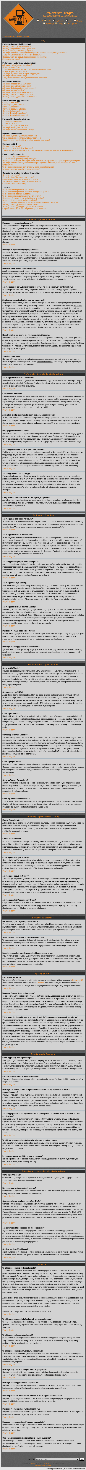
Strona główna (70, 24)
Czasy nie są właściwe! (11, 67)
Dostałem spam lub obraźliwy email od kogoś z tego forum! (26, 140)
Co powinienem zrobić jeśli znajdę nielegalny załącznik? (24, 209)
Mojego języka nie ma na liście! (15, 71)
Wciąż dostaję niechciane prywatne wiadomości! (21, 138)
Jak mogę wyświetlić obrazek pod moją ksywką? (21, 74)
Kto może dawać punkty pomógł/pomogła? (19, 158)
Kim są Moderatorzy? (10, 123)
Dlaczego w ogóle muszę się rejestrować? (19, 48)
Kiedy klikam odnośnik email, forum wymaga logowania (24, 78)
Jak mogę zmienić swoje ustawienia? (17, 65)
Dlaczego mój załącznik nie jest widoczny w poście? (23, 198)
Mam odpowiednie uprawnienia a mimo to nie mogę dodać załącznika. (30, 202)
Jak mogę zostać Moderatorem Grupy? (18, 130)
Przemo (40, 983)
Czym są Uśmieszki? (10, 107)
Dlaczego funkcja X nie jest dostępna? (17, 148)
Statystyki (78, 21)
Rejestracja (48, 24)
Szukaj (47, 21)
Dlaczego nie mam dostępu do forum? (17, 94)
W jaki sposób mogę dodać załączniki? (18, 190)
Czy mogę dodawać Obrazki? (14, 109)
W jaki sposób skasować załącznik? (16, 194)
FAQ (40, 21)
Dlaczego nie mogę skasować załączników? (20, 204)
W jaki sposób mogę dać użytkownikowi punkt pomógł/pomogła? (28, 167)
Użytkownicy (58, 21)
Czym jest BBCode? (10, 103)
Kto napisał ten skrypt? (11, 146)
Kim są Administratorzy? (12, 121)
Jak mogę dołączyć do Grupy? (14, 128)
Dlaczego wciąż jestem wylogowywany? (18, 51)
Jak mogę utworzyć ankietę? (13, 90)
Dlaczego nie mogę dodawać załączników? (19, 200)
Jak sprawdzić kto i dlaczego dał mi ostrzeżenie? (22, 181)
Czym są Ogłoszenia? (11, 111)
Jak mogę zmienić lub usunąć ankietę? (18, 92)
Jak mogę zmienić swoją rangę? (15, 76)
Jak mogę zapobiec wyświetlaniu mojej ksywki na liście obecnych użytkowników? (34, 53)
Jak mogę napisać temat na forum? (16, 84)
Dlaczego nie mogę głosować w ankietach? (19, 97)
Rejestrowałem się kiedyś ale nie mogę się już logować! (24, 57)
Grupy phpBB (77, 980)
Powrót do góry (8, 245)
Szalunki (48, 1465)
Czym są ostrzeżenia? (11, 175)
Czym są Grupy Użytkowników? (15, 126)
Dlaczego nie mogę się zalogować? (16, 46)
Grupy (69, 21)
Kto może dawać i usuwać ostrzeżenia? (18, 177)
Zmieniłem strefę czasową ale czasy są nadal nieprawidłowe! (26, 69)
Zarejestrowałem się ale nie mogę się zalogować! (22, 55)
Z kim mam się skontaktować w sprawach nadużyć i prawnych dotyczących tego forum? (37, 150)
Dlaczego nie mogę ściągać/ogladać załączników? (22, 207)
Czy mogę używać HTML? (13, 105)
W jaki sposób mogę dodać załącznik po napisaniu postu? (25, 192)
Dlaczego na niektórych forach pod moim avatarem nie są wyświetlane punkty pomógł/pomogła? (41, 161)
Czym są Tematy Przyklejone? (14, 113)
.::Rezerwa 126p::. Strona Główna (15, 36)
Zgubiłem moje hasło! (11, 59)
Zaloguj (59, 24)
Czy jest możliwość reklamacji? (14, 184)
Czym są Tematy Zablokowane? (15, 115)
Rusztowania (40, 1465)
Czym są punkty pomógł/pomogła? (16, 156)
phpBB (33, 1463)
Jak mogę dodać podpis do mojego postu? (19, 88)
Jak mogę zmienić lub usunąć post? (16, 86)
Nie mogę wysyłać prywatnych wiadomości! (19, 136)
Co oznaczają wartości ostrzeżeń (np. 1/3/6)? (20, 179)
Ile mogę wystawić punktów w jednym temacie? (21, 169)
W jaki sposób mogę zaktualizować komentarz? (21, 196)
